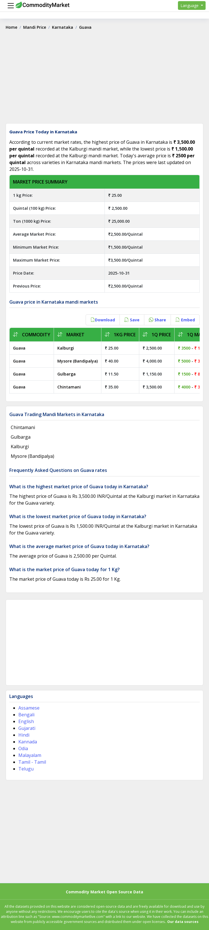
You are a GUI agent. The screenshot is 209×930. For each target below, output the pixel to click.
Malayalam (29, 755)
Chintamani (69, 387)
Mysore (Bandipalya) (77, 361)
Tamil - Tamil (32, 762)
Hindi (23, 735)
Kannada (27, 742)
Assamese (29, 708)
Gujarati (26, 728)
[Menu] (9, 5)
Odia (23, 748)
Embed (185, 319)
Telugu (26, 769)
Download (102, 319)
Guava (19, 348)
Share (157, 319)
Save (132, 319)
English (26, 721)
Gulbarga (66, 374)
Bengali (26, 715)
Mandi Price (34, 27)
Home (11, 27)
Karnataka (62, 27)
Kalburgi (65, 348)
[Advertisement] (104, 78)
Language (190, 5)
